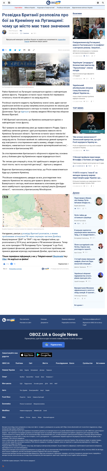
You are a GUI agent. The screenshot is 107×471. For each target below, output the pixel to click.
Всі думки (78, 305)
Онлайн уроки (38, 383)
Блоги (71, 363)
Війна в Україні (30, 7)
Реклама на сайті (25, 322)
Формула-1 (49, 377)
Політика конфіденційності (91, 319)
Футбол (22, 377)
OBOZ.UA (91, 431)
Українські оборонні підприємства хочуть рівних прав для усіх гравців (82, 275)
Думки (76, 193)
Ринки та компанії (26, 404)
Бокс (42, 377)
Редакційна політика (15, 269)
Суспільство (88, 363)
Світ (30, 363)
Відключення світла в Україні (82, 7)
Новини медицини (26, 410)
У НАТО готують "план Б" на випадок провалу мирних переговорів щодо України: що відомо (86, 175)
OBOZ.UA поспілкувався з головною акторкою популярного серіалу (85, 52)
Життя (45, 363)
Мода (39, 417)
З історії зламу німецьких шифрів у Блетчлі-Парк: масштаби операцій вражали (84, 261)
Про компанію (24, 319)
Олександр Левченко (80, 295)
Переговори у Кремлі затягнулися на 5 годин (88, 163)
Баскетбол (29, 377)
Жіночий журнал (48, 417)
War (21, 31)
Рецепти (22, 397)
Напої (29, 397)
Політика (19, 363)
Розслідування (62, 363)
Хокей (37, 377)
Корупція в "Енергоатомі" (46, 7)
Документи (44, 322)
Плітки (28, 417)
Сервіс (47, 390)
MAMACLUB (37, 410)
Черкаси (49, 370)
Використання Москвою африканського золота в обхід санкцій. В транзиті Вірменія (84, 290)
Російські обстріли (63, 7)
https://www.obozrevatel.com (72, 427)
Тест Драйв (23, 390)
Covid (45, 410)
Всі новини (100, 363)
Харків (27, 370)
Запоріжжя (34, 370)
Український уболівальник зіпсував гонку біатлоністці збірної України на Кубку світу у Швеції (83, 89)
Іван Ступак (78, 252)
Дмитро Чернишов (80, 267)
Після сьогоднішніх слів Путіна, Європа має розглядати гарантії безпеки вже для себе (83, 247)
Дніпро (42, 370)
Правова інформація (68, 319)
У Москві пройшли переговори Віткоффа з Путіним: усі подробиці (88, 158)
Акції (41, 390)
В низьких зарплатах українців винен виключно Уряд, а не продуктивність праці (85, 232)
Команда (44, 319)
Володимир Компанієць (81, 238)
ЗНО (51, 383)
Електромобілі (33, 390)
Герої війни (18, 7)
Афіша (22, 417)
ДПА (46, 383)
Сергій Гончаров (79, 281)
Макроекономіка (39, 404)
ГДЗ (21, 383)
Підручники (28, 383)
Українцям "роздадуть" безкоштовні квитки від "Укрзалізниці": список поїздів (83, 66)
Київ (21, 370)
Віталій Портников (80, 220)
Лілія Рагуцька (13, 31)
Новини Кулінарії (38, 397)
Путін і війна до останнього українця (82, 216)
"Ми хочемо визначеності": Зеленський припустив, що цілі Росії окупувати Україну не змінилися (87, 140)
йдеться (25, 111)
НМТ (55, 383)
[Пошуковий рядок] (103, 2)
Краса (34, 417)
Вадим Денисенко (79, 205)
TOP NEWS (78, 108)
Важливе (77, 13)
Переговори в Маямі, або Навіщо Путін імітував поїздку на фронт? (82, 200)
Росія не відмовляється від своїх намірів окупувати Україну (87, 146)
